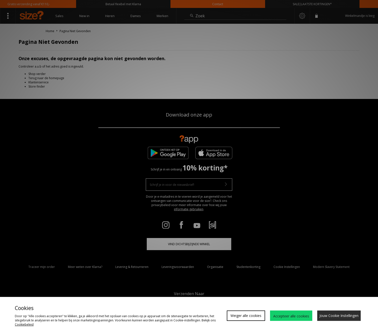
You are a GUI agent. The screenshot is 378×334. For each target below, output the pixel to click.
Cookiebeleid (24, 324)
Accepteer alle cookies (291, 316)
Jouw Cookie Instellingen (338, 315)
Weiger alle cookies (246, 315)
